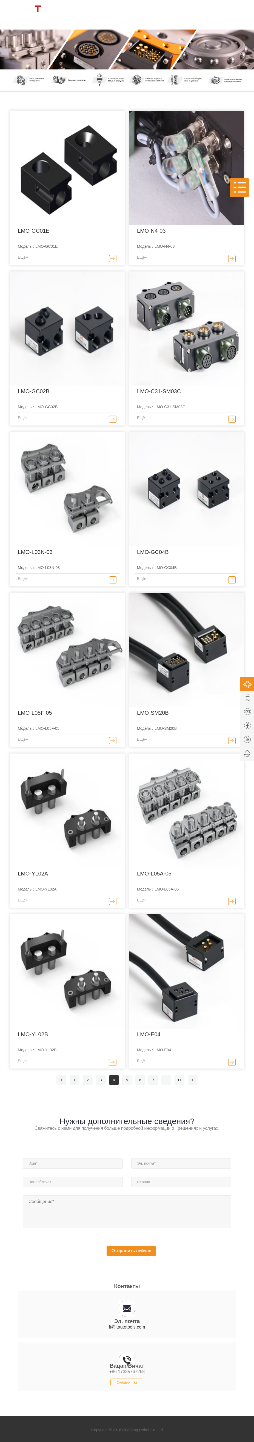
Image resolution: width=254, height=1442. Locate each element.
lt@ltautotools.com (127, 1327)
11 (179, 1080)
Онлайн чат (127, 1382)
